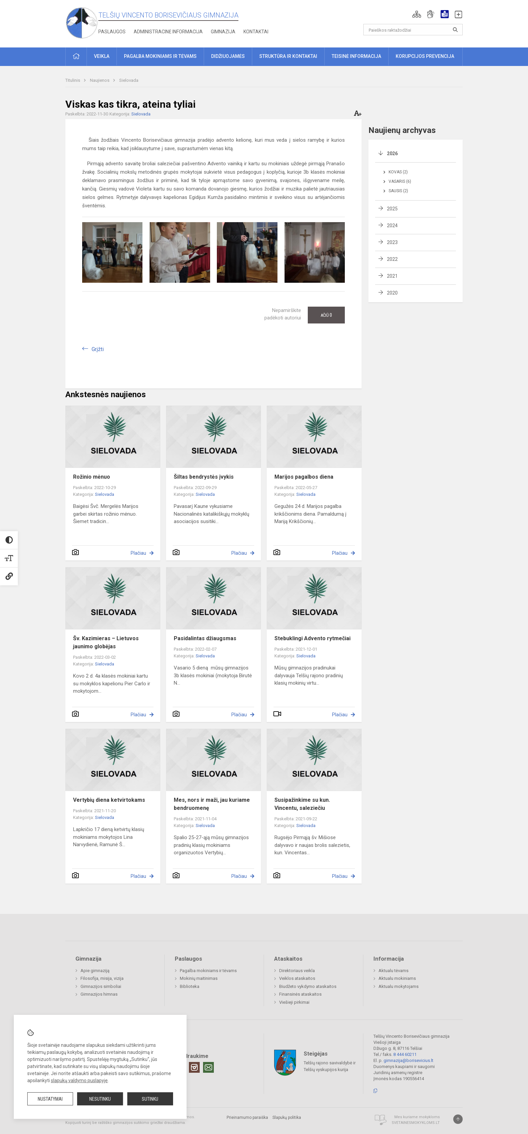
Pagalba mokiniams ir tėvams (208, 970)
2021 (392, 276)
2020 (392, 293)
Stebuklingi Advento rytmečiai (312, 638)
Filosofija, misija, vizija (102, 978)
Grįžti (98, 349)
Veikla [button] (101, 56)
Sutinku (150, 1099)
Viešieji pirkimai (294, 1002)
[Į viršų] (458, 1119)
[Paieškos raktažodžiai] (413, 29)
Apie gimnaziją (94, 970)
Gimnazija (223, 31)
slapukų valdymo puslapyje (79, 1080)
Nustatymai (50, 1099)
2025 (392, 208)
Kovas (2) (398, 172)
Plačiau (138, 553)
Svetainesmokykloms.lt (416, 1123)
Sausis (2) (398, 190)
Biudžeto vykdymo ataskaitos (307, 986)
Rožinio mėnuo (91, 477)
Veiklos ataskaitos (297, 978)
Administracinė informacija (168, 31)
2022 (392, 259)
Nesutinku (100, 1099)
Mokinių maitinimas (199, 978)
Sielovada (128, 80)
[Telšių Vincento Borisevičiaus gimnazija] (81, 22)
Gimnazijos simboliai (100, 986)
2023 (392, 242)
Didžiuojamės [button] (228, 56)
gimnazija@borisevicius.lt (408, 1060)
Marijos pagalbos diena (303, 477)
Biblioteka (189, 986)
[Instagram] (194, 1067)
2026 (392, 153)
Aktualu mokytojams (398, 986)
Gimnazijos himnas (99, 994)
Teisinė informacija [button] (356, 56)
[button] (416, 14)
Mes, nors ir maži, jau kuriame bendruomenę (212, 804)
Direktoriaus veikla (297, 970)
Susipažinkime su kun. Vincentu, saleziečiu (302, 804)
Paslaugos (112, 31)
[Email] (208, 1067)
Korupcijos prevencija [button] (425, 56)
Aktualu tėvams (393, 970)
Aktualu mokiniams (397, 978)
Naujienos (100, 80)
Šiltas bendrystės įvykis (204, 477)
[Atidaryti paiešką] (455, 29)
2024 (392, 225)
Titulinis (73, 80)
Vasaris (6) (400, 181)
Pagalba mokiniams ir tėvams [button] (160, 56)
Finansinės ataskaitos (300, 994)
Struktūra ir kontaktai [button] (288, 56)
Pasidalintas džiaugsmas (205, 638)
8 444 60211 (405, 1054)
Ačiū (326, 315)
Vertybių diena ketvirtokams (109, 800)
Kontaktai (255, 31)
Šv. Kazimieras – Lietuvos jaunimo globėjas (106, 642)
